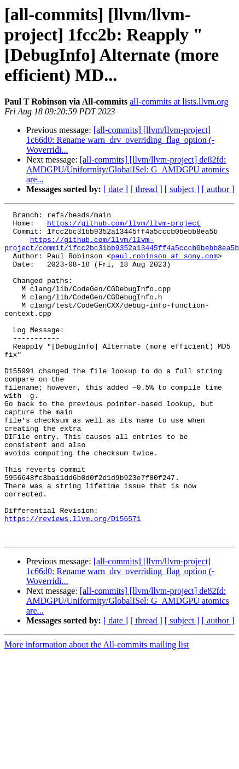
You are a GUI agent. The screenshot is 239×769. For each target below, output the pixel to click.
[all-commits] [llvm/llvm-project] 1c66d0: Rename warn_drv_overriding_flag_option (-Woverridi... (120, 139)
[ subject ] (182, 189)
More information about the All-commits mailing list (96, 710)
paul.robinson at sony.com (164, 265)
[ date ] (115, 189)
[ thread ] (146, 189)
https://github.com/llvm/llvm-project (124, 226)
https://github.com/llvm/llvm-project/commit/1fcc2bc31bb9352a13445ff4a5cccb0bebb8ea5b (121, 251)
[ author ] (218, 189)
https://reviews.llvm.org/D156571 (72, 581)
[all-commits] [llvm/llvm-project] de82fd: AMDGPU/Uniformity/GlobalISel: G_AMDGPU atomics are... (127, 169)
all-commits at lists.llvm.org (179, 101)
